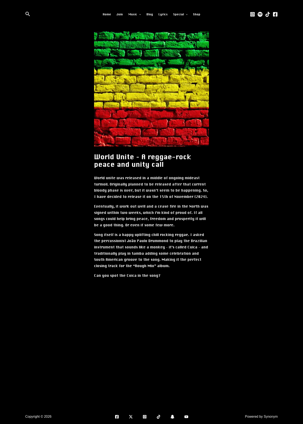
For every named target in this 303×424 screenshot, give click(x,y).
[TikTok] (267, 14)
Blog (149, 14)
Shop (196, 14)
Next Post (220, 387)
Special (180, 14)
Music (134, 14)
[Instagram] (252, 14)
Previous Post (87, 387)
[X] (131, 417)
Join (120, 14)
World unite (105, 178)
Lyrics (163, 14)
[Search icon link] (27, 14)
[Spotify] (260, 14)
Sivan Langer (62, 416)
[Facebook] (275, 14)
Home (107, 14)
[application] (139, 14)
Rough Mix (144, 266)
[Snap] (172, 417)
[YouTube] (186, 417)
